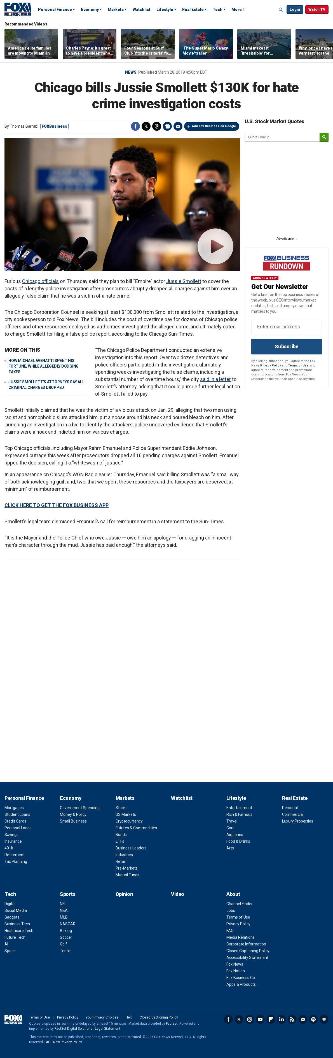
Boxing (66, 930)
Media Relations (240, 937)
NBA (64, 910)
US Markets (126, 814)
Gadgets (11, 917)
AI (6, 944)
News (131, 72)
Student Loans (17, 814)
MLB (64, 917)
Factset (172, 1024)
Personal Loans (18, 828)
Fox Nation (235, 971)
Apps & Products (241, 984)
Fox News (234, 964)
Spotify (313, 1019)
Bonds (121, 834)
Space (10, 951)
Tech (217, 9)
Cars (230, 828)
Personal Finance (55, 9)
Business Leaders (131, 848)
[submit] (324, 137)
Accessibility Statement (247, 957)
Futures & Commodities (136, 828)
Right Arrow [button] (322, 44)
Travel (231, 821)
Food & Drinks (238, 841)
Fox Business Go (240, 977)
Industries (124, 855)
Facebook (135, 126)
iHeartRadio (324, 1019)
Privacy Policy (270, 365)
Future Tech (14, 937)
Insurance (13, 841)
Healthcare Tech (18, 930)
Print (167, 126)
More (236, 9)
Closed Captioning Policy (247, 951)
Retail (121, 861)
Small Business (73, 821)
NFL (63, 903)
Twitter (146, 126)
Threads (156, 126)
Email (177, 126)
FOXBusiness (54, 126)
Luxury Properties (297, 821)
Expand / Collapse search (281, 10)
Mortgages (14, 807)
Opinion (124, 894)
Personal (290, 807)
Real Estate (193, 9)
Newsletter (302, 1019)
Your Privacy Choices (102, 1017)
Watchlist (141, 9)
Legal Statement (107, 1029)
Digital (9, 903)
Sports (67, 894)
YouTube (260, 1019)
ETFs (120, 841)
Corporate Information (246, 944)
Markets (116, 9)
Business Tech (17, 924)
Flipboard (270, 1019)
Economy (90, 9)
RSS (292, 1019)
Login (295, 9)
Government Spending (80, 807)
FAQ (230, 930)
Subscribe (286, 346)
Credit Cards (15, 821)
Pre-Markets (127, 868)
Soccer (66, 937)
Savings (11, 834)
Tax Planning (15, 861)
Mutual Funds (127, 875)
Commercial (293, 814)
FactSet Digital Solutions (73, 1029)
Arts (230, 848)
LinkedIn (281, 1019)
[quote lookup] (282, 137)
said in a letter (215, 379)
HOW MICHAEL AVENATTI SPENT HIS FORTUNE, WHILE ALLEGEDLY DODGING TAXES (43, 366)
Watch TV (316, 9)
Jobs (230, 910)
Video (177, 894)
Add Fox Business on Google (214, 126)
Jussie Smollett (183, 281)
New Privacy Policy (67, 1042)
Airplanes (234, 834)
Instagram (249, 1019)
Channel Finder (239, 903)
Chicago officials (40, 281)
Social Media (15, 910)
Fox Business (17, 9)
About (233, 894)
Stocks (122, 807)
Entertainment (239, 807)
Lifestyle (164, 9)
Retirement (14, 855)
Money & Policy (73, 814)
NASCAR (68, 924)
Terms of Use (298, 365)
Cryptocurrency (129, 821)
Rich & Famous (239, 814)
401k (8, 848)
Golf (63, 944)
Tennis (66, 951)
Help (129, 1017)
